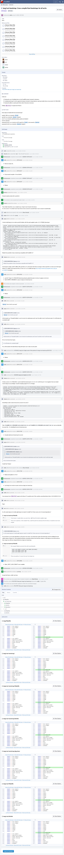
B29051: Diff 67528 (27, 478)
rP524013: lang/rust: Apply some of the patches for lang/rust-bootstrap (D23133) (33, 350)
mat (6, 62)
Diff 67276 (19, 364)
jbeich (5, 78)
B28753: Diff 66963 (27, 286)
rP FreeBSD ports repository (8, 134)
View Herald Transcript (24, 154)
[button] (62, 1)
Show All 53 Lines (17, 649)
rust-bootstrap (8, 601)
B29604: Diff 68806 (27, 568)
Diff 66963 (19, 274)
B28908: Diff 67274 (27, 361)
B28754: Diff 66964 (27, 297)
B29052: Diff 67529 (27, 489)
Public (11, 11)
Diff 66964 (19, 290)
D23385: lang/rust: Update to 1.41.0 (22, 375)
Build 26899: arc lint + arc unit (11, 146)
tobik (11, 15)
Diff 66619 (19, 181)
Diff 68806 (19, 560)
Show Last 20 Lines (26, 649)
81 (4, 517)
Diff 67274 (19, 354)
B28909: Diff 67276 (27, 372)
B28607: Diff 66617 (27, 178)
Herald (5, 154)
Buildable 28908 (8, 145)
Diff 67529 (19, 481)
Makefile (7, 599)
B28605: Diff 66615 (27, 156)
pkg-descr (8, 606)
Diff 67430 (19, 431)
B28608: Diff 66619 (27, 189)
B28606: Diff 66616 (27, 167)
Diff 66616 (19, 160)
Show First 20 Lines (9, 624)
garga (6, 59)
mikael (6, 64)
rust (5, 84)
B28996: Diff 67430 (27, 438)
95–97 (5, 520)
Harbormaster (7, 156)
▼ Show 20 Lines (27, 624)
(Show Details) (26, 212)
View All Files (32, 54)
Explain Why (43, 581)
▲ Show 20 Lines (9, 649)
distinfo (7, 605)
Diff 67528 (19, 471)
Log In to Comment (8, 851)
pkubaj (6, 67)
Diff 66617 (19, 171)
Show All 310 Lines (18, 624)
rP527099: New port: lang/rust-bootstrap (11, 89)
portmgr (6, 86)
